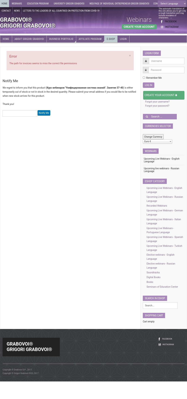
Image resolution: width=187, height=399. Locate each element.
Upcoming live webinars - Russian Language (161, 170)
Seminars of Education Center (162, 286)
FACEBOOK (171, 21)
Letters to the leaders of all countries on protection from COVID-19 (61, 10)
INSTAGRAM (171, 27)
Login (123, 39)
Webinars (139, 19)
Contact (6, 10)
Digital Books (153, 277)
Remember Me (152, 77)
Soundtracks (153, 272)
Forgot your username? (157, 101)
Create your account (160, 95)
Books (150, 282)
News (17, 10)
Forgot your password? (157, 105)
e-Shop (111, 39)
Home (4, 3)
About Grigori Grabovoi (29, 39)
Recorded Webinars (157, 205)
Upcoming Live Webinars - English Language (162, 160)
